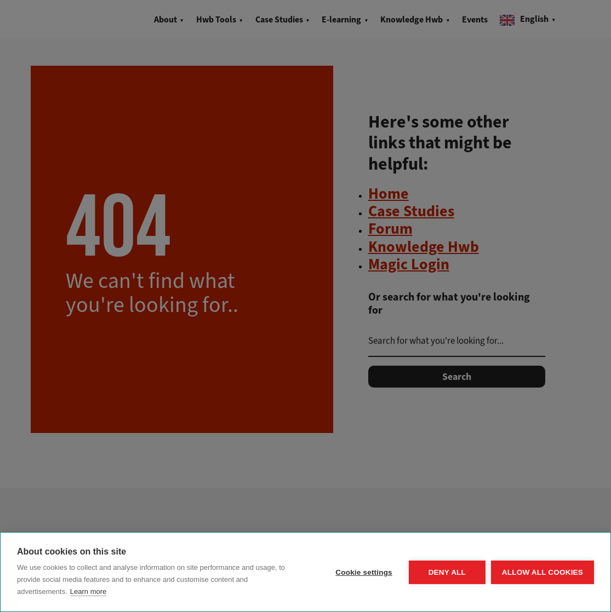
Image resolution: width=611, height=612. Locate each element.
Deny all (447, 572)
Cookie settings (363, 572)
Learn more (88, 591)
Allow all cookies (542, 572)
